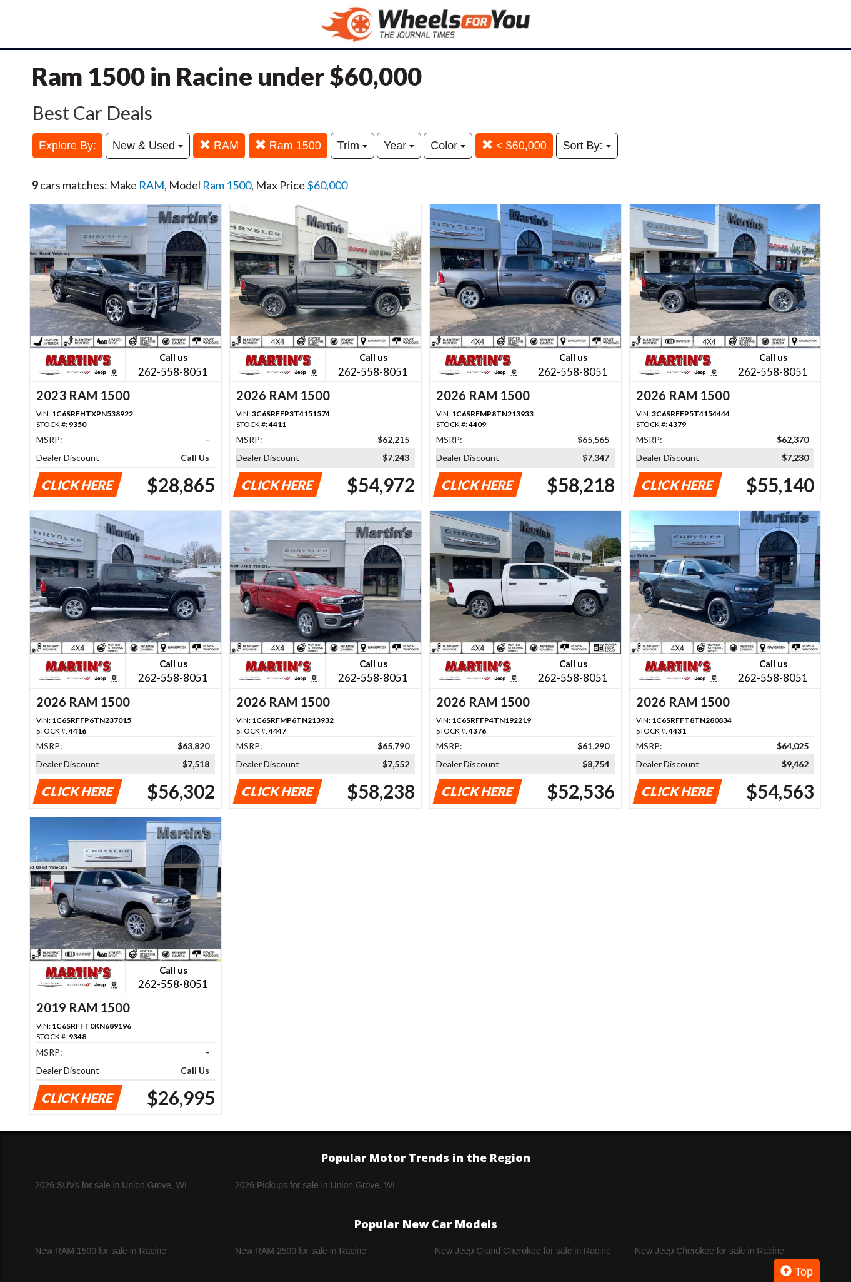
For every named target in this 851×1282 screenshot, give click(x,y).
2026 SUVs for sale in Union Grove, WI (111, 1185)
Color (447, 145)
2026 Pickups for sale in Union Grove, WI (315, 1185)
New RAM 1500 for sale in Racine (100, 1251)
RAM (219, 145)
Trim (352, 145)
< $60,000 (514, 145)
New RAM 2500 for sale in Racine (300, 1251)
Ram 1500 (288, 145)
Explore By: (67, 145)
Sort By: (587, 145)
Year (399, 145)
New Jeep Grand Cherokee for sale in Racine (523, 1251)
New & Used (147, 145)
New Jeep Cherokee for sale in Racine (709, 1251)
